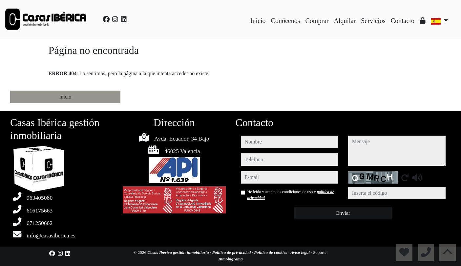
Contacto (402, 20)
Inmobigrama (230, 258)
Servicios (373, 20)
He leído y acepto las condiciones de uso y (290, 194)
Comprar (317, 20)
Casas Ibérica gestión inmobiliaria (178, 252)
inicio (65, 97)
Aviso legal (300, 252)
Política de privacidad (232, 252)
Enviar (343, 213)
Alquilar (345, 20)
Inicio (258, 20)
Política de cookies (271, 252)
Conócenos (285, 20)
